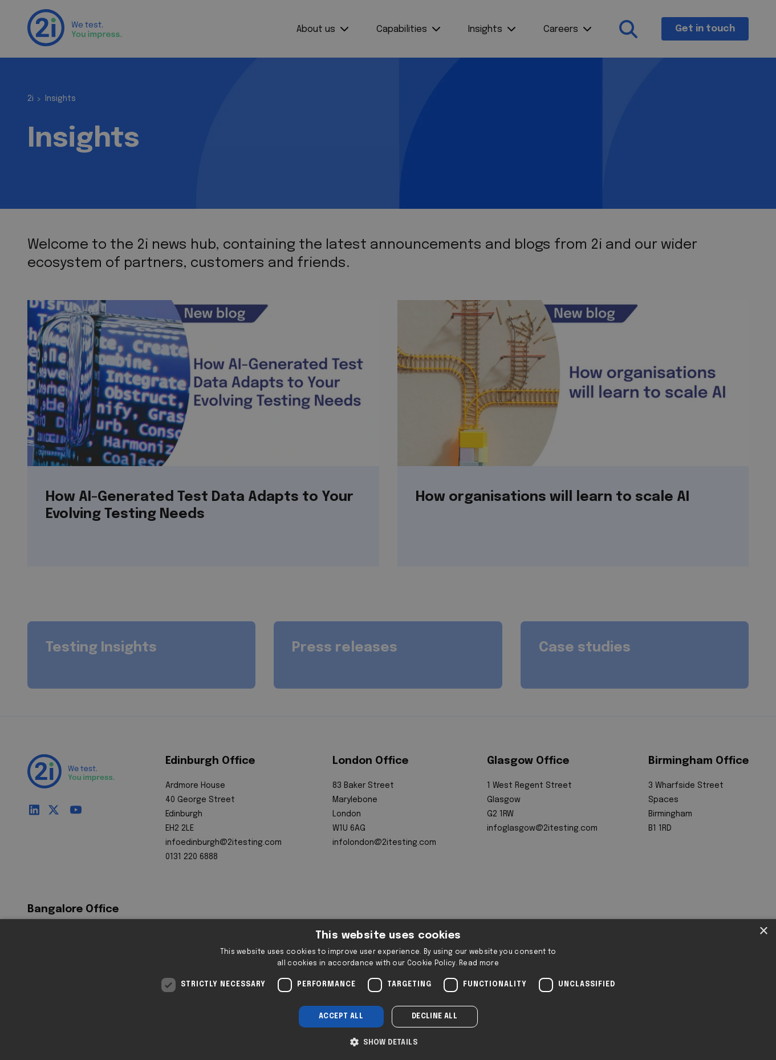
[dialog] (388, 989)
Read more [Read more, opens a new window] (479, 963)
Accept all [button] (341, 1016)
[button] (388, 1041)
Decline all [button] (434, 1016)
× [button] (763, 931)
